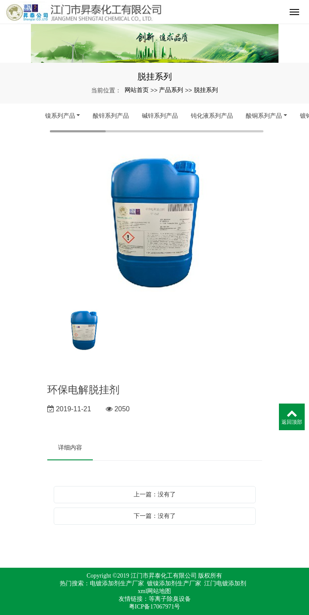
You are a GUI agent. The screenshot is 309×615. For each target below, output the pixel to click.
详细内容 (70, 447)
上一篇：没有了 (155, 494)
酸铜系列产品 (264, 115)
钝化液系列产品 (212, 115)
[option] (155, 223)
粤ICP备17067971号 (155, 606)
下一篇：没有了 (155, 515)
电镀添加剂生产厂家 (117, 583)
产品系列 (171, 89)
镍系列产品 (60, 115)
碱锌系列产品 (160, 115)
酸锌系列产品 (111, 115)
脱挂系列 (206, 89)
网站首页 (137, 89)
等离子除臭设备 (170, 599)
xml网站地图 (154, 591)
